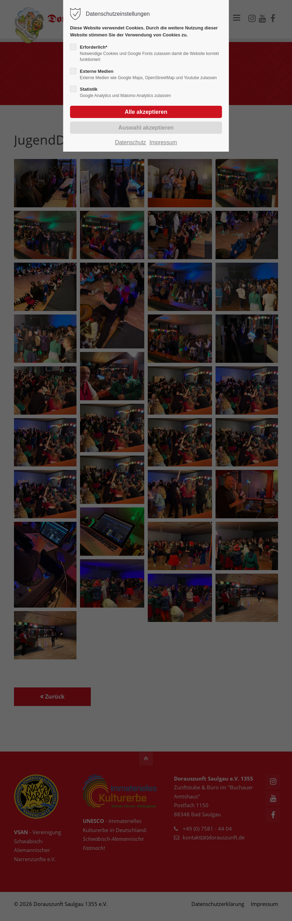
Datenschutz (130, 142)
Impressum (163, 142)
